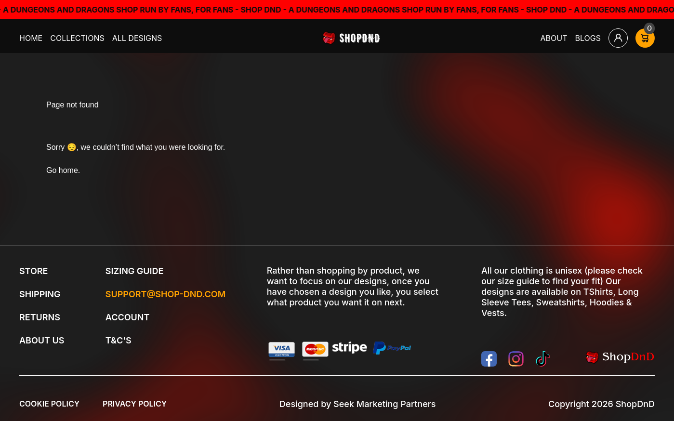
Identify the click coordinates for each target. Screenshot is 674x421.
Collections (77, 38)
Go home (62, 170)
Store (33, 271)
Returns (39, 317)
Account (128, 317)
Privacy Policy (135, 403)
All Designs (137, 38)
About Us (41, 340)
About (554, 38)
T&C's (119, 340)
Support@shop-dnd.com (166, 294)
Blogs (588, 38)
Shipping (39, 294)
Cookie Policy (49, 403)
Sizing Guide (135, 271)
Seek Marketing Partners (384, 404)
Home (30, 38)
